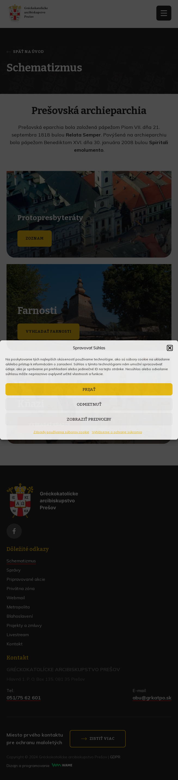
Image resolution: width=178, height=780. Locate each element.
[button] (170, 348)
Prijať (89, 389)
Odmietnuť (89, 404)
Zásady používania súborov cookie (61, 432)
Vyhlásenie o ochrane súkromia (117, 432)
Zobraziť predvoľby (89, 419)
